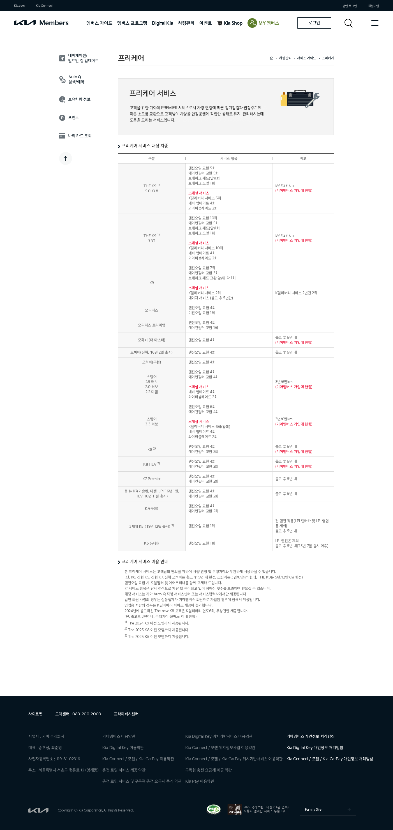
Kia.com (19, 6)
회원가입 (373, 6)
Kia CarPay (148, 759)
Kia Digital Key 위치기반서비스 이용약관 (219, 736)
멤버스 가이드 (99, 23)
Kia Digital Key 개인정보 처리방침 (314, 747)
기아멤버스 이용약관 (118, 736)
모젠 (131, 759)
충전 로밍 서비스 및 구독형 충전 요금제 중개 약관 (141, 781)
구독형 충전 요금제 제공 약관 (208, 770)
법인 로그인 (350, 6)
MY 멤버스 (268, 23)
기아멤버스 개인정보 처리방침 (310, 736)
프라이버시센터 (126, 714)
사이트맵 (35, 714)
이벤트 (205, 23)
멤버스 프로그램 (132, 23)
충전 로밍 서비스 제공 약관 (123, 770)
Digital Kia (162, 23)
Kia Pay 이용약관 (199, 781)
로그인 (314, 23)
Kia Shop (233, 23)
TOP (65, 158)
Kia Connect (44, 6)
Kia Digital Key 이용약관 (123, 747)
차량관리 (186, 23)
